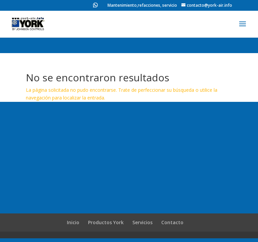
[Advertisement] (129, 163)
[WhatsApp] (95, 7)
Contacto (172, 222)
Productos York (106, 222)
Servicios (142, 222)
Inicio (73, 222)
